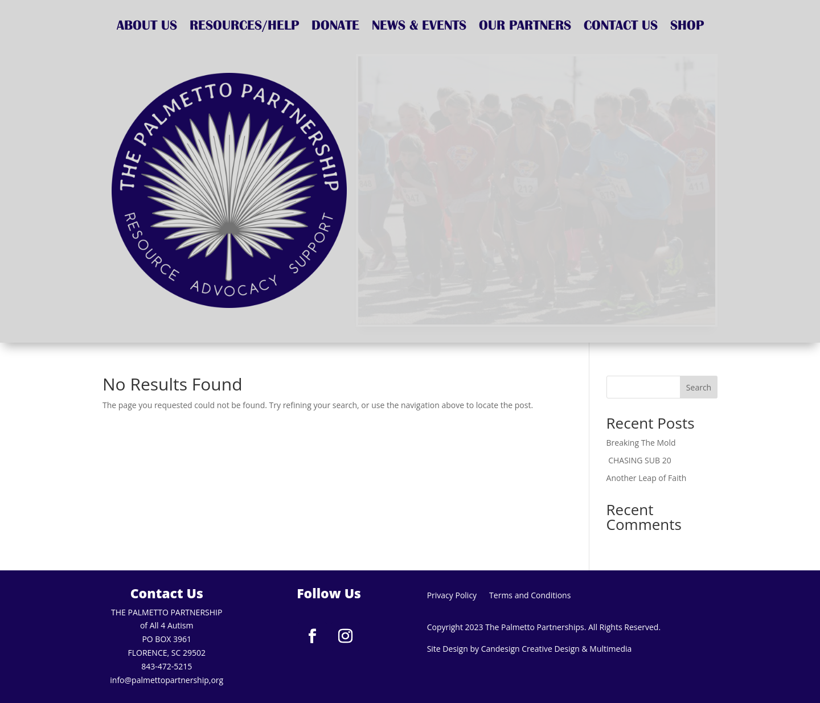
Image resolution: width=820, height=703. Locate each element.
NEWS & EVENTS (419, 26)
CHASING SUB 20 (640, 460)
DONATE (335, 26)
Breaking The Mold (641, 442)
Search (698, 387)
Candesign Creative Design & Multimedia (556, 648)
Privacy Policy (452, 596)
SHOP (687, 26)
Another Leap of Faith (646, 477)
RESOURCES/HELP (244, 26)
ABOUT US (147, 26)
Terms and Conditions (530, 596)
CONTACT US (621, 26)
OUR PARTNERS (525, 26)
